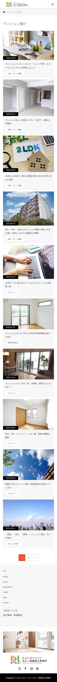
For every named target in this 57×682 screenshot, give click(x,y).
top (4, 570)
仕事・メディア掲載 (14, 73)
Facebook (25, 667)
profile (5, 577)
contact (6, 603)
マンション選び (13, 544)
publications (8, 587)
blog (5, 597)
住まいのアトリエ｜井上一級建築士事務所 (34, 677)
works (5, 582)
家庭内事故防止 (13, 343)
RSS (37, 667)
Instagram (31, 667)
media (5, 592)
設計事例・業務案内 (12, 614)
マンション (11, 292)
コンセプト (11, 493)
